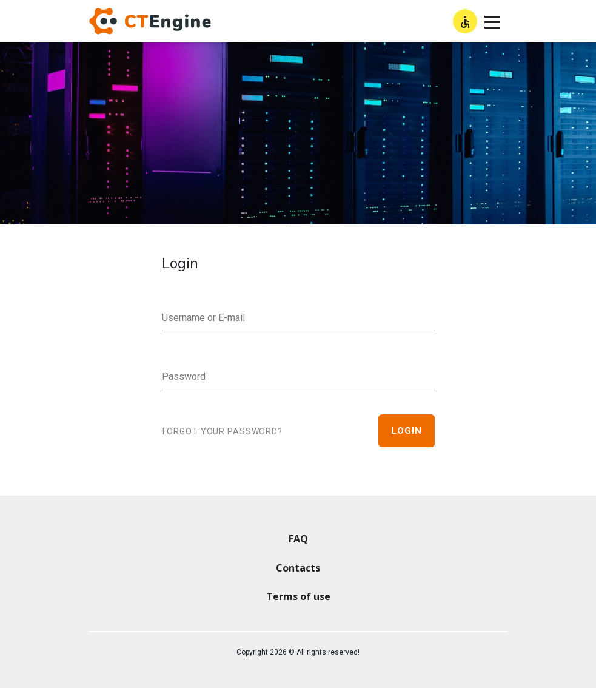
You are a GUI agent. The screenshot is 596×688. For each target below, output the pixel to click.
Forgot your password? (222, 431)
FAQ (298, 538)
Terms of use (298, 596)
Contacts (298, 568)
